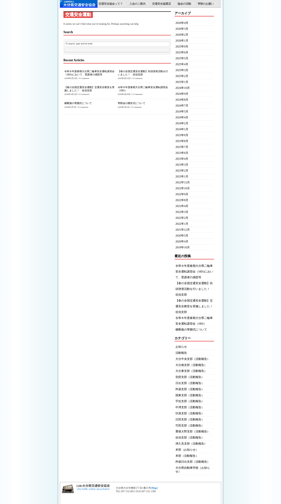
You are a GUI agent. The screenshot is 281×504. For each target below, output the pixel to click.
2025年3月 (181, 70)
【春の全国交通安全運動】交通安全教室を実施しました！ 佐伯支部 (195, 306)
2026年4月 (181, 22)
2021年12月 (182, 229)
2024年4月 (181, 117)
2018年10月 (182, 247)
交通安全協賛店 (161, 3)
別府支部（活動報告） (189, 376)
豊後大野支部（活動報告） (192, 431)
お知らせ (181, 346)
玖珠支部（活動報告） (189, 413)
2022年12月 (182, 182)
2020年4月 (181, 241)
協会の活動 (184, 3)
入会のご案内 (137, 3)
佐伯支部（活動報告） (189, 437)
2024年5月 (181, 111)
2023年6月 (181, 152)
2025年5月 (181, 58)
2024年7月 (181, 105)
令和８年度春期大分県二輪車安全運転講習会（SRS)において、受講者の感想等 (194, 271)
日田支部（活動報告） (189, 419)
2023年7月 (181, 146)
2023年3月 (181, 164)
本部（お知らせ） (186, 449)
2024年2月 (181, 123)
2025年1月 (181, 81)
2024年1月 (181, 129)
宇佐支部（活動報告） (189, 401)
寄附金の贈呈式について (131, 103)
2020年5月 (181, 235)
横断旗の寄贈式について (78, 103)
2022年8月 (181, 200)
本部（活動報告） (186, 455)
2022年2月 (181, 217)
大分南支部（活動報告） (191, 364)
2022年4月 (181, 206)
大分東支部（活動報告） (191, 370)
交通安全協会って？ (111, 3)
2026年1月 (181, 40)
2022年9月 (181, 194)
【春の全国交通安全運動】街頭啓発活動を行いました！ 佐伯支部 (194, 289)
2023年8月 (181, 141)
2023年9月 (181, 135)
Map (154, 488)
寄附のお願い (206, 3)
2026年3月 (181, 28)
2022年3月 (181, 211)
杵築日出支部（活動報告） (192, 461)
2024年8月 (181, 99)
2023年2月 (181, 170)
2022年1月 (181, 223)
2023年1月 (181, 176)
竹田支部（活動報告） (189, 425)
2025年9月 (181, 46)
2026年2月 (181, 34)
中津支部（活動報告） (189, 407)
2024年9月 (181, 93)
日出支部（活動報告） (189, 383)
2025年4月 (181, 64)
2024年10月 (182, 87)
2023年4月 (181, 158)
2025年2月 (181, 76)
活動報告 (181, 352)
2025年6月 (181, 52)
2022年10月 (182, 188)
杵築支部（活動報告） (189, 389)
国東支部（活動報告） (189, 395)
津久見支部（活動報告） (191, 443)
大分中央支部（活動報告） (192, 358)
